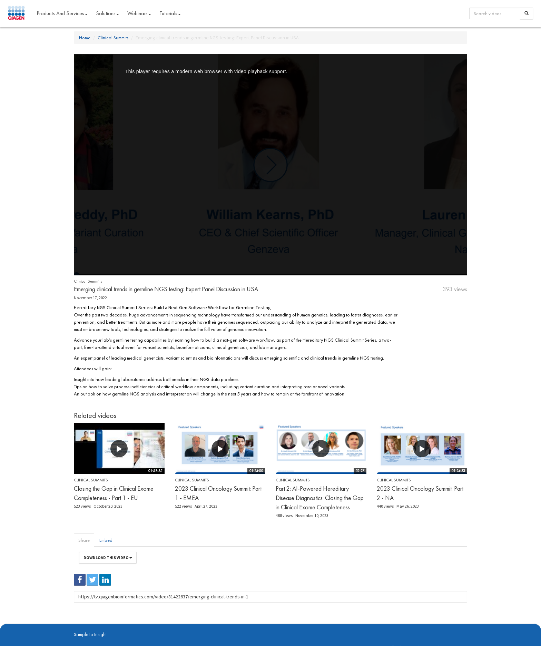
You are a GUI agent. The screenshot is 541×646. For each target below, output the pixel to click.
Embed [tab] (105, 540)
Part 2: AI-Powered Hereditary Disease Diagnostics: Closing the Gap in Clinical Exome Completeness (320, 497)
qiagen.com (145, 625)
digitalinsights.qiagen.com (109, 625)
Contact (192, 625)
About (78, 625)
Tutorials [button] (170, 13)
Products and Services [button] (62, 13)
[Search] (526, 13)
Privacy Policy (170, 625)
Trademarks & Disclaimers (444, 625)
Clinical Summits (113, 38)
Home (84, 38)
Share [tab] (84, 540)
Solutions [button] (107, 13)
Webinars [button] (139, 13)
